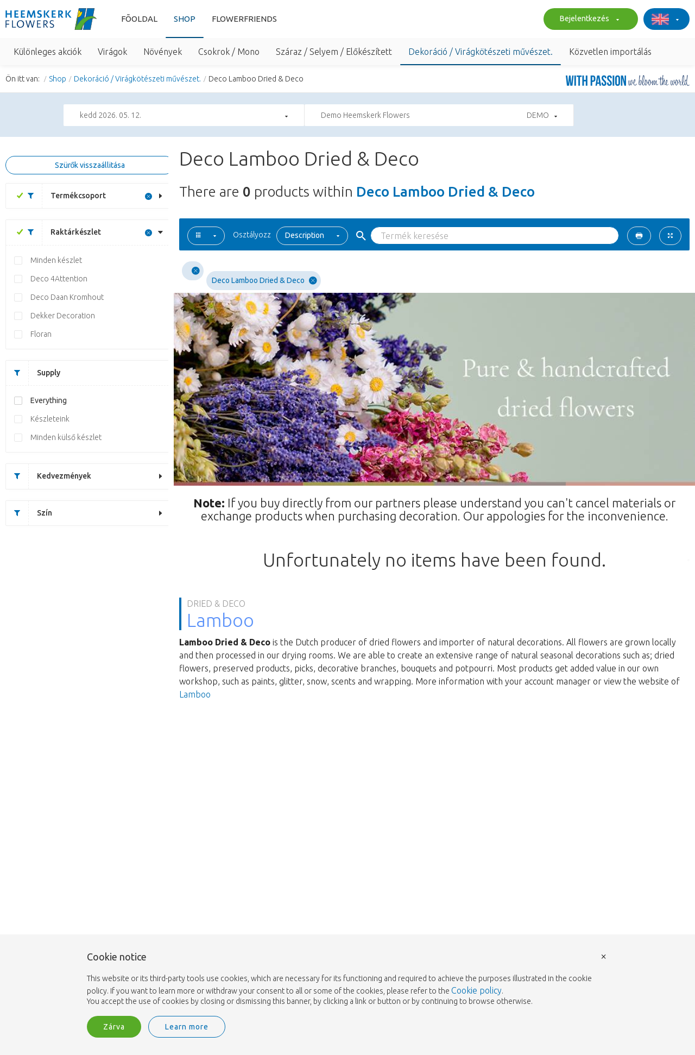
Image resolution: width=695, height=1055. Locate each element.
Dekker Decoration (62, 315)
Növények (162, 51)
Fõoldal (139, 18)
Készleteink (50, 419)
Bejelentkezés (588, 19)
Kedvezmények (48, 476)
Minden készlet (56, 260)
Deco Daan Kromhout (67, 297)
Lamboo (195, 694)
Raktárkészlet (60, 232)
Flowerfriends (244, 18)
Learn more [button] (186, 1026)
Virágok (112, 51)
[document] (347, 979)
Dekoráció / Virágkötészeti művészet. (480, 51)
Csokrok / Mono (229, 51)
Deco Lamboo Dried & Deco (264, 280)
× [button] (604, 956)
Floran (41, 334)
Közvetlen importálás (610, 51)
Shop (184, 18)
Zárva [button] (114, 1026)
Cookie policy (476, 990)
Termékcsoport (63, 196)
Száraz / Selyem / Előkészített (334, 51)
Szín (29, 513)
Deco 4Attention (58, 278)
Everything (48, 400)
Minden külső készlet (66, 437)
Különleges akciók (47, 51)
